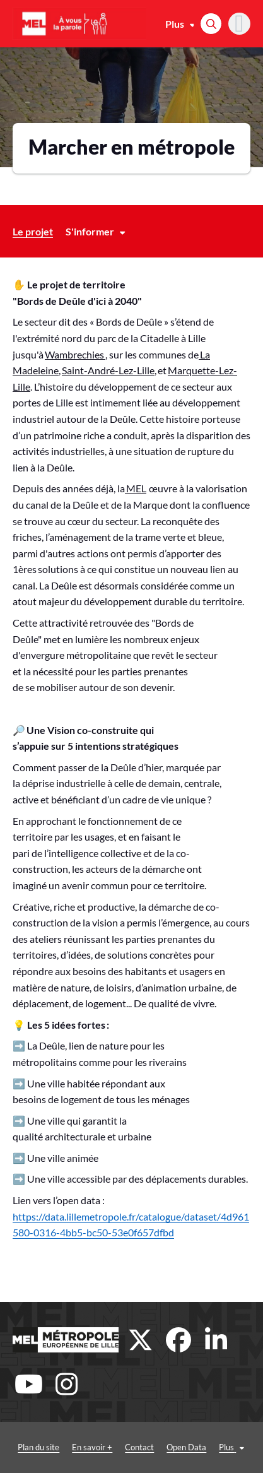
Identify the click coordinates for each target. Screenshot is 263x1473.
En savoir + (92, 1447)
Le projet (33, 231)
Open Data (186, 1447)
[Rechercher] (211, 24)
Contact (139, 1447)
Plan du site (38, 1447)
